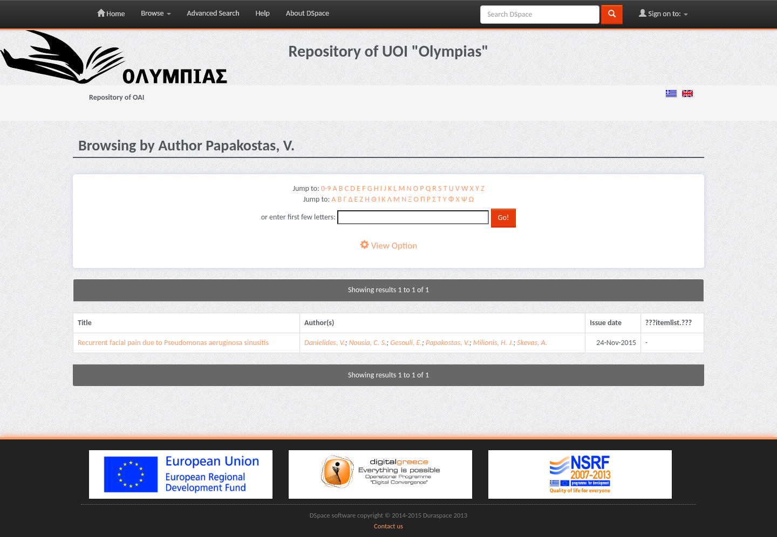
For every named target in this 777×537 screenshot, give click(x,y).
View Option (388, 245)
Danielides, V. (324, 342)
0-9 (326, 188)
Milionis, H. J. (493, 342)
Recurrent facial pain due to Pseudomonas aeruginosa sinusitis (173, 342)
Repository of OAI (116, 97)
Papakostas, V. (447, 342)
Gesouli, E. (406, 342)
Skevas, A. (532, 342)
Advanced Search (213, 13)
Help (263, 13)
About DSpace (307, 13)
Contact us (388, 526)
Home (111, 13)
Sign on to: (663, 13)
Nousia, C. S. (367, 342)
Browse (156, 13)
